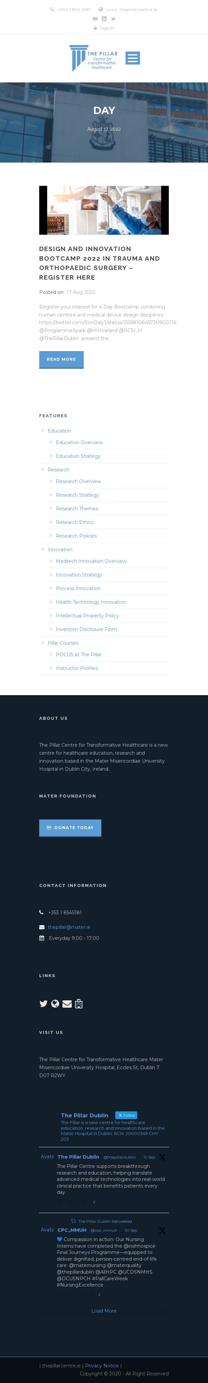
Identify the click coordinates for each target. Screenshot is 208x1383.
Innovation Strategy (79, 575)
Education (59, 431)
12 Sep (149, 1157)
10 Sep (131, 1230)
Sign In (107, 28)
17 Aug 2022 (81, 292)
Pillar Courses (63, 643)
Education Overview (79, 442)
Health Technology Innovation (91, 602)
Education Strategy (78, 456)
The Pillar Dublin (78, 1157)
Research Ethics (74, 522)
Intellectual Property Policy (87, 616)
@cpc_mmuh (103, 1230)
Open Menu (133, 58)
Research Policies (76, 536)
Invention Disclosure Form (86, 629)
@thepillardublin (119, 1157)
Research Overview (78, 481)
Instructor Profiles (77, 668)
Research (58, 470)
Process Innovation (78, 588)
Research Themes (77, 509)
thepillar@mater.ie (69, 927)
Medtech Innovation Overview (91, 561)
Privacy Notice (102, 1366)
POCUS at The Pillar (79, 655)
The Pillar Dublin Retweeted (105, 1221)
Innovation (60, 550)
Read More (61, 359)
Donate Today (70, 827)
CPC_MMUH (71, 1230)
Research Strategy (77, 495)
